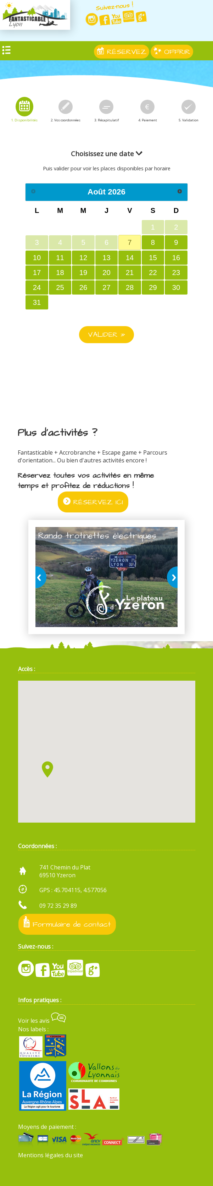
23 (176, 272)
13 (106, 258)
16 (176, 258)
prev (42, 577)
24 (37, 287)
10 (37, 258)
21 (130, 272)
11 (60, 258)
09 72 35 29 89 (58, 906)
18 (60, 272)
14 (130, 258)
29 (153, 287)
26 (83, 287)
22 (153, 272)
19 (83, 272)
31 (37, 302)
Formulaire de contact (67, 922)
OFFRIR (171, 51)
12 (83, 258)
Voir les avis (42, 1021)
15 (153, 258)
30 (176, 287)
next (171, 577)
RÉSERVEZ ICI (93, 502)
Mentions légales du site (50, 1155)
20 (106, 272)
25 (60, 287)
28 (130, 287)
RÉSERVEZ (121, 51)
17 (37, 272)
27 (106, 287)
